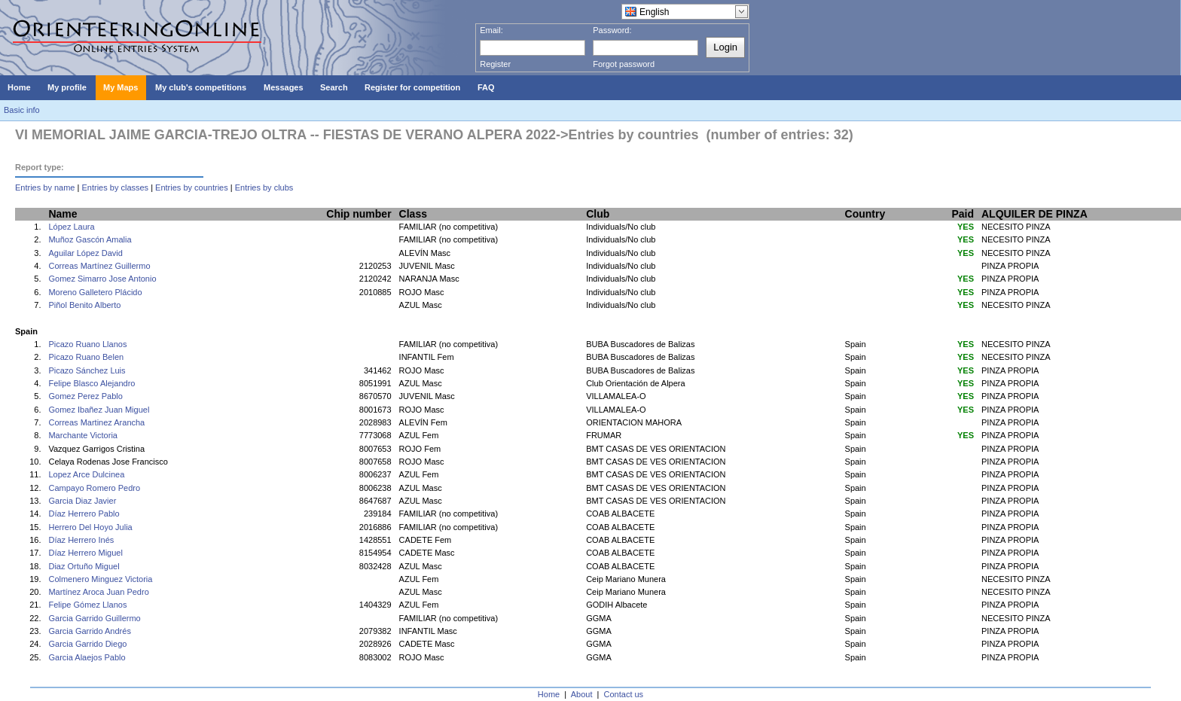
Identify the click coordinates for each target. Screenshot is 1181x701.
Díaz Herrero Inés (81, 539)
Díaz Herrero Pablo (83, 513)
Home (549, 694)
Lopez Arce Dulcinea (86, 474)
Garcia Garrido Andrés (89, 630)
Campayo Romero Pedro (94, 487)
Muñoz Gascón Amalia (89, 239)
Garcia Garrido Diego (87, 643)
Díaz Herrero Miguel (85, 552)
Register (495, 64)
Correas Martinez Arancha (96, 422)
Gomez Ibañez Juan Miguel (98, 409)
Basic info (22, 109)
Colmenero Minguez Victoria (100, 579)
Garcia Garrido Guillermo (94, 618)
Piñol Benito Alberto (84, 304)
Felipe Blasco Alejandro (91, 383)
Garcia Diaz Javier (82, 500)
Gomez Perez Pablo (85, 396)
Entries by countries (191, 187)
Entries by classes (114, 187)
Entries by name (45, 187)
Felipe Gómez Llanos (87, 604)
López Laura (71, 226)
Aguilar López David (85, 253)
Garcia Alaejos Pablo (86, 657)
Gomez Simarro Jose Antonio (102, 278)
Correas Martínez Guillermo (99, 265)
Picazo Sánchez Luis (86, 370)
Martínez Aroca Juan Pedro (98, 591)
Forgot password (624, 64)
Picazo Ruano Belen (86, 356)
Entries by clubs (264, 187)
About (582, 694)
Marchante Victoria (82, 435)
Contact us (624, 694)
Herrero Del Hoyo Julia (90, 527)
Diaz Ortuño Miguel (83, 566)
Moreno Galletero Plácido (95, 292)
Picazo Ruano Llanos (87, 344)
